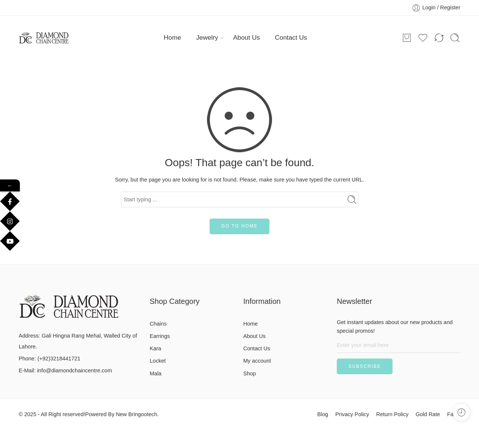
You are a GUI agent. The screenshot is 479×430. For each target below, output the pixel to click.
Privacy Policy (352, 414)
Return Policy (392, 414)
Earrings (160, 336)
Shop (249, 373)
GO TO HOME (239, 226)
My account (257, 361)
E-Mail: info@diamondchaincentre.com (65, 370)
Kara (155, 348)
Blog (322, 414)
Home (172, 37)
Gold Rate (427, 414)
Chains (158, 324)
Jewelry (207, 38)
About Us (246, 37)
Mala (155, 373)
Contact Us (291, 37)
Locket (158, 361)
